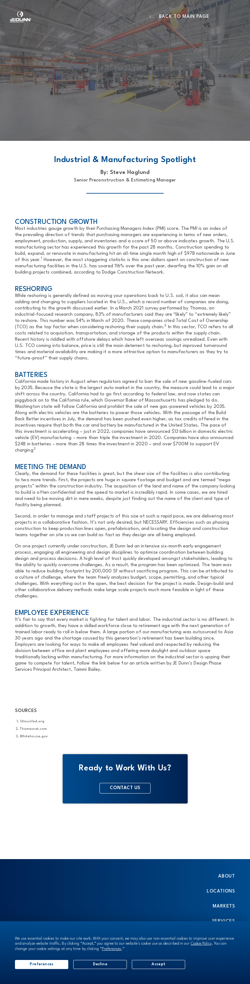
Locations (221, 891)
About (226, 876)
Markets (224, 906)
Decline (100, 964)
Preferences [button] (112, 949)
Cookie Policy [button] (201, 944)
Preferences (41, 964)
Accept (158, 964)
